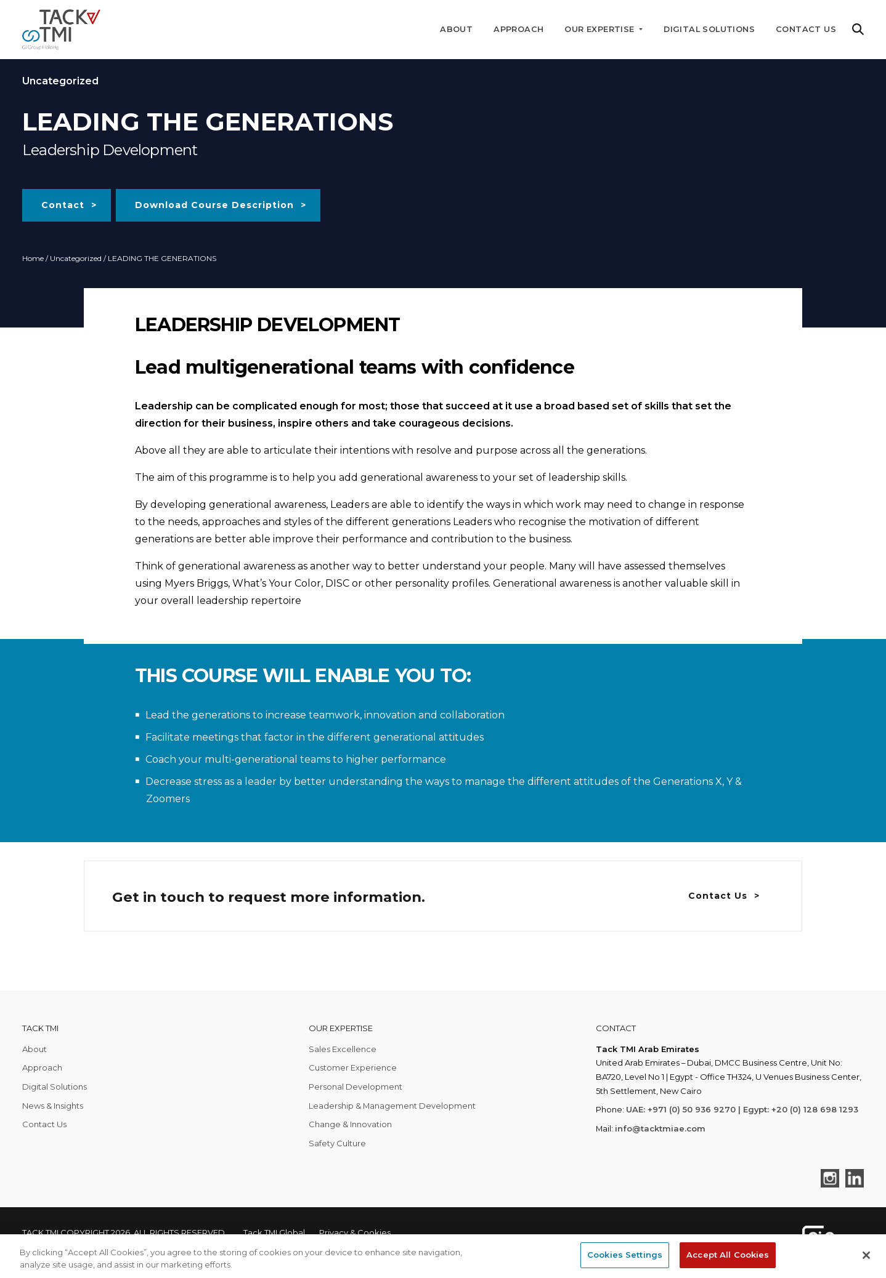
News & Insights (52, 1106)
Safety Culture (337, 1143)
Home (33, 258)
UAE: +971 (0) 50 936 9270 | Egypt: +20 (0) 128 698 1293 (742, 1109)
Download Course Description (214, 205)
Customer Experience (353, 1067)
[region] (443, 1256)
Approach (518, 29)
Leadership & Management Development (392, 1106)
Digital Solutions (709, 29)
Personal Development (355, 1086)
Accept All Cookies (727, 1255)
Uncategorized (76, 258)
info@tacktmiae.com (660, 1128)
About (456, 29)
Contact (62, 205)
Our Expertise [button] (600, 29)
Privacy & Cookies (355, 1232)
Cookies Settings (624, 1255)
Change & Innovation (350, 1124)
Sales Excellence (342, 1049)
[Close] (866, 1255)
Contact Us (806, 29)
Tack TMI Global (274, 1232)
